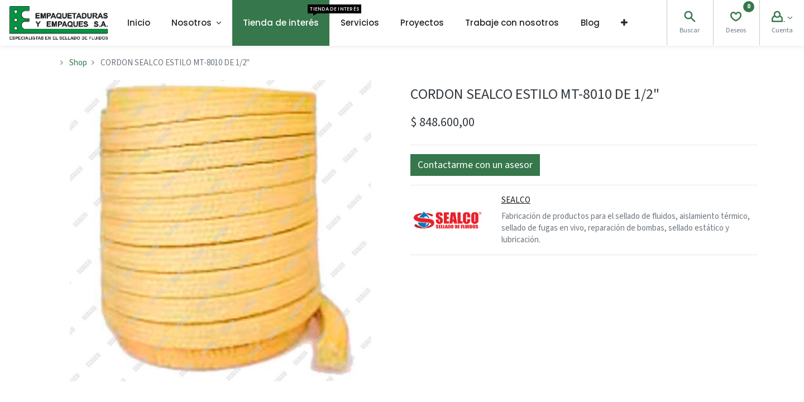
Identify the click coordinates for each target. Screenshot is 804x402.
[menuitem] (139, 23)
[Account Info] (782, 18)
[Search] (689, 18)
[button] (624, 23)
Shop (78, 63)
